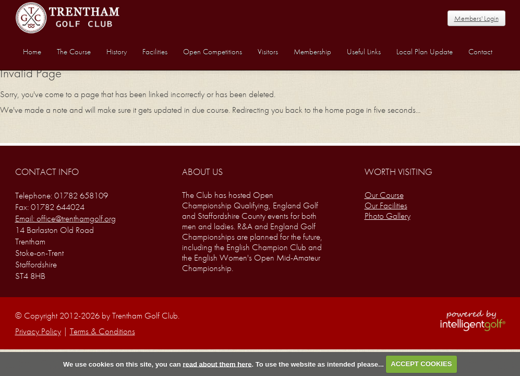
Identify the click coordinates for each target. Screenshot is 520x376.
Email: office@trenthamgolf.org (65, 218)
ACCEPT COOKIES (421, 364)
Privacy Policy (38, 331)
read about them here (217, 364)
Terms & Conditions (102, 331)
